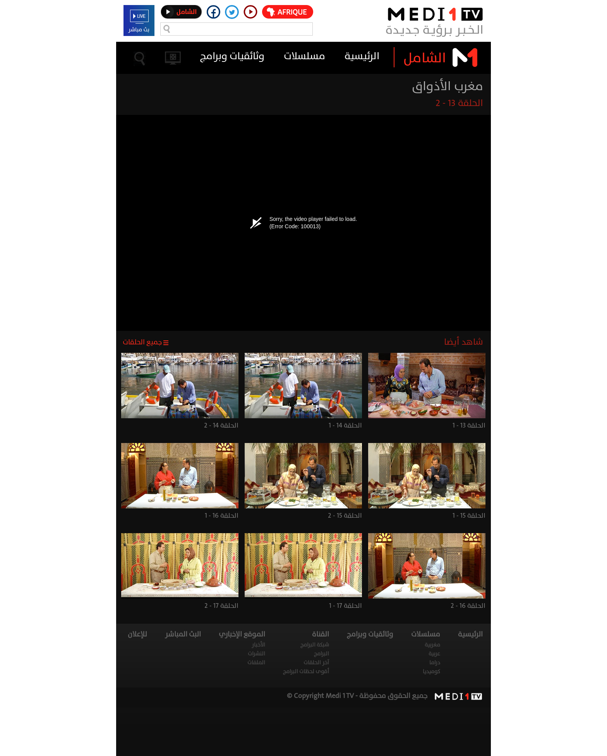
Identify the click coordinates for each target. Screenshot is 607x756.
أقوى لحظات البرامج (306, 671)
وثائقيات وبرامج (232, 56)
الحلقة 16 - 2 (468, 605)
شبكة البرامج (314, 644)
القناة (320, 634)
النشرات (256, 653)
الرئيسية (362, 56)
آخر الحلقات (316, 662)
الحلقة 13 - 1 (469, 425)
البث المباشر (183, 634)
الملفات (256, 662)
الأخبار (258, 644)
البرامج (321, 653)
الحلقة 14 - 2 (221, 425)
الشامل (424, 58)
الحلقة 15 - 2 (345, 515)
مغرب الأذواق (447, 86)
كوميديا (431, 671)
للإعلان (137, 634)
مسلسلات (304, 56)
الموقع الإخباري (242, 634)
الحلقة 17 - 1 (345, 605)
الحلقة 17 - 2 (221, 605)
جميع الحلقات (142, 342)
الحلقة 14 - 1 (345, 425)
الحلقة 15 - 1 (469, 515)
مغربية (432, 644)
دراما (434, 662)
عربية (434, 653)
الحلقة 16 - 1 (221, 515)
